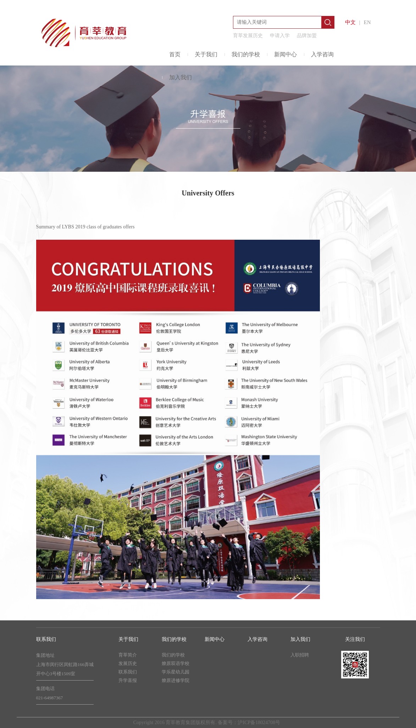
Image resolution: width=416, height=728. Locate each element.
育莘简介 (127, 655)
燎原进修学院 (175, 680)
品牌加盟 (307, 35)
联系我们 (127, 672)
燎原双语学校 (175, 663)
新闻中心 (285, 54)
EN (367, 22)
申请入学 (280, 35)
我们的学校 (246, 54)
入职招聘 (299, 655)
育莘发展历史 (248, 35)
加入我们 (180, 77)
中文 (350, 22)
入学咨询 (322, 54)
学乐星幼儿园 (175, 672)
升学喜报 (127, 680)
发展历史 (127, 663)
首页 (175, 54)
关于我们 (206, 54)
